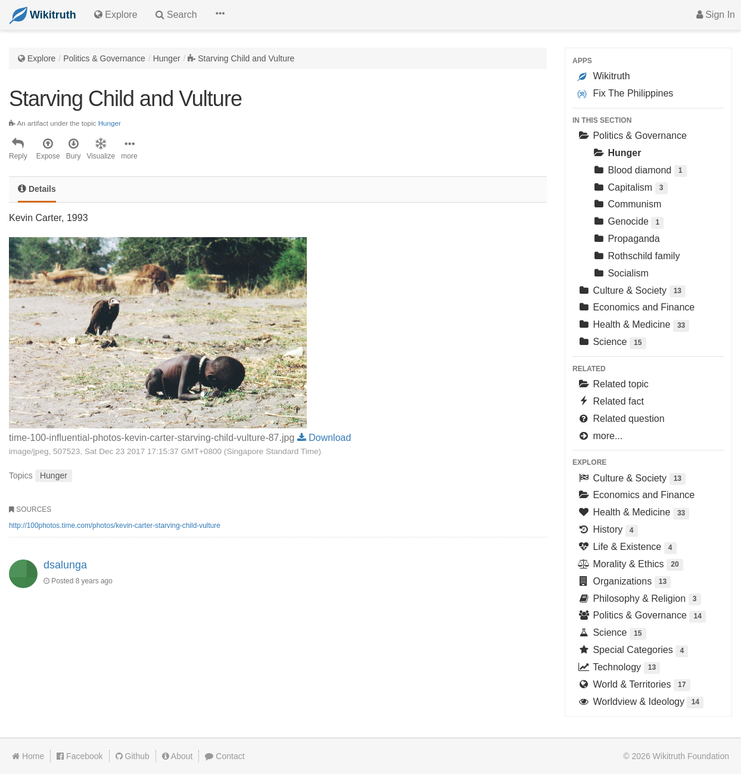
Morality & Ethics (630, 565)
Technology (618, 668)
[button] (219, 15)
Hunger (166, 58)
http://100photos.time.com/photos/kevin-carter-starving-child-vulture (114, 525)
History (607, 530)
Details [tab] (37, 189)
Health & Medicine (633, 325)
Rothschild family (636, 256)
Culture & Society (631, 291)
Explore (41, 58)
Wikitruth (603, 76)
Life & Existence (627, 548)
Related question (621, 419)
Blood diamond (639, 171)
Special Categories (632, 651)
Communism (626, 204)
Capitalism (630, 188)
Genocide (628, 222)
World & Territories (633, 685)
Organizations (624, 582)
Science (611, 343)
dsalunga (65, 565)
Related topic (613, 384)
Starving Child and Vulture (246, 58)
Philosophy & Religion (639, 599)
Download (324, 438)
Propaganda (626, 239)
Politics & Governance (104, 58)
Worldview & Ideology (640, 703)
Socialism (620, 273)
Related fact (610, 401)
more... (599, 436)
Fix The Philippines (625, 93)
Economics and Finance (636, 307)
